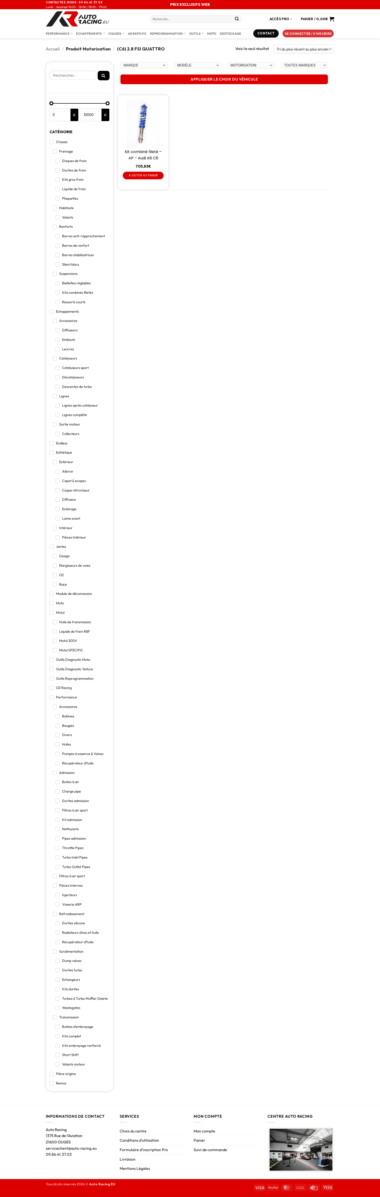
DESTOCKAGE (230, 33)
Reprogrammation (168, 33)
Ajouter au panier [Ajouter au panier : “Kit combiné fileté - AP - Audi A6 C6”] (143, 175)
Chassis (116, 33)
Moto (211, 33)
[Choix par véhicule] (144, 65)
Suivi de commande (210, 1149)
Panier (199, 1140)
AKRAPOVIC (137, 33)
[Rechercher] (72, 75)
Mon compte (204, 1131)
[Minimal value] (79, 103)
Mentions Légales (135, 1168)
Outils (196, 33)
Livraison (127, 1159)
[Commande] (304, 49)
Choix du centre (133, 1131)
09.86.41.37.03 (59, 1154)
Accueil (53, 49)
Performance (59, 33)
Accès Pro (281, 19)
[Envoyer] (237, 19)
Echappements (90, 33)
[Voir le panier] (317, 19)
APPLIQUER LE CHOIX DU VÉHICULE (224, 79)
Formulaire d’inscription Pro (144, 1149)
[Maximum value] (91, 115)
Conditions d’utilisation (139, 1140)
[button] (308, 34)
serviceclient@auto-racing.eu (71, 1148)
